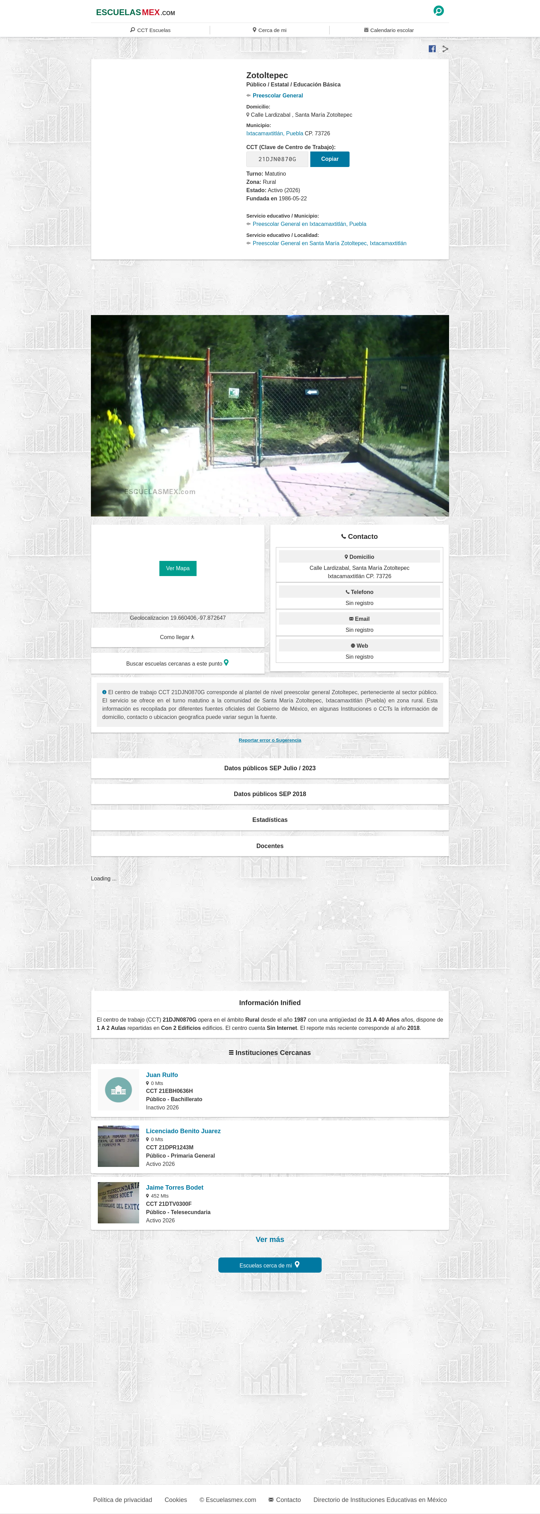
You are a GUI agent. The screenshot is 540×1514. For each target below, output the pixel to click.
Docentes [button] (269, 846)
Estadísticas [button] (270, 819)
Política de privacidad (122, 1499)
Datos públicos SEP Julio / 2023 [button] (270, 768)
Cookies (176, 1499)
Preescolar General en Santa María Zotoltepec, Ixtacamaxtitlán (326, 243)
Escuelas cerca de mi (270, 1264)
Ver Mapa (177, 568)
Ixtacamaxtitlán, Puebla (274, 133)
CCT (150, 29)
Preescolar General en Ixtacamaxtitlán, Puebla (306, 224)
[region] (169, 125)
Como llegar (177, 637)
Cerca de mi (270, 29)
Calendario (389, 29)
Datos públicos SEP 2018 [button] (270, 794)
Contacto (285, 1499)
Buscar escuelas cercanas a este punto (177, 662)
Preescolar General (274, 95)
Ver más (270, 1239)
